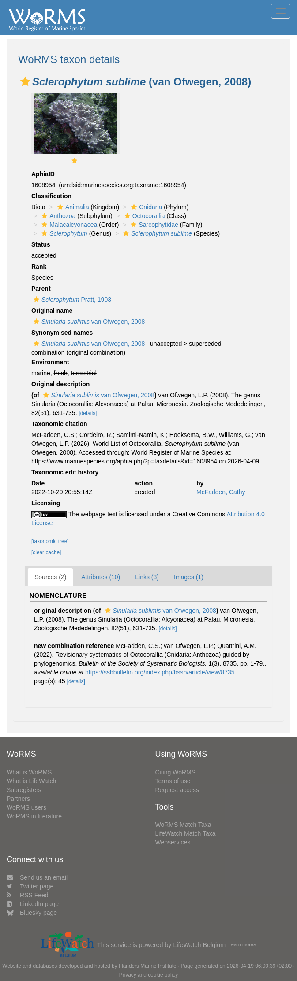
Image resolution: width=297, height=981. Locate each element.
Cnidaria (145, 207)
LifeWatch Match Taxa (185, 833)
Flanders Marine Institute (148, 966)
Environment (50, 362)
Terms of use (173, 781)
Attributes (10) (100, 577)
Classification (51, 196)
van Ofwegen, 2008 (88, 321)
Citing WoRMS (175, 772)
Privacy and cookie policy (148, 975)
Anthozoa (57, 215)
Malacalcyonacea (68, 224)
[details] (88, 413)
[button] (25, 81)
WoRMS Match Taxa (183, 824)
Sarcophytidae (153, 224)
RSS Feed (28, 895)
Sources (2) (50, 577)
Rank (38, 266)
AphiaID (43, 174)
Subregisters (24, 789)
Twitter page (30, 886)
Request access (177, 789)
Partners (18, 798)
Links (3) (147, 577)
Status (40, 244)
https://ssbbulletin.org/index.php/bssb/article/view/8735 (160, 672)
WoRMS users (26, 807)
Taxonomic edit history (64, 472)
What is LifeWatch (31, 781)
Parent (41, 288)
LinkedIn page (33, 903)
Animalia (72, 207)
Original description (60, 384)
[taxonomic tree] (50, 541)
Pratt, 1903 (71, 299)
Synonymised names (62, 332)
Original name (51, 310)
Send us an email (37, 877)
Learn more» (242, 944)
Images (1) (188, 577)
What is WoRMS (29, 772)
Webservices (173, 842)
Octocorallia (143, 215)
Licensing (45, 503)
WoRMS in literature (34, 816)
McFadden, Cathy (220, 492)
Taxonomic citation (59, 423)
